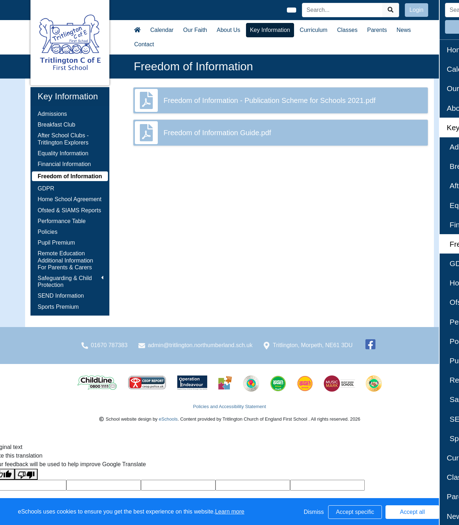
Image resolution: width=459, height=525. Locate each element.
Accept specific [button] (355, 512)
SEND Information (61, 296)
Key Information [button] (270, 30)
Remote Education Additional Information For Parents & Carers (65, 260)
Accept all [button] (412, 512)
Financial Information (64, 164)
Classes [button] (347, 30)
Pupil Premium (56, 243)
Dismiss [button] (314, 512)
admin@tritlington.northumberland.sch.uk (200, 345)
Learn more (230, 512)
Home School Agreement (69, 199)
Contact (144, 44)
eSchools (168, 419)
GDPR (46, 188)
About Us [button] (228, 30)
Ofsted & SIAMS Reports (69, 210)
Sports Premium (58, 307)
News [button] (404, 30)
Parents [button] (377, 30)
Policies (47, 232)
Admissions (52, 114)
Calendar (162, 30)
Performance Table (62, 221)
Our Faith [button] (195, 30)
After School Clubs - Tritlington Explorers (63, 138)
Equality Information (63, 153)
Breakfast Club (56, 125)
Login (416, 10)
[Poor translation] (26, 474)
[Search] (342, 10)
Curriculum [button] (313, 30)
